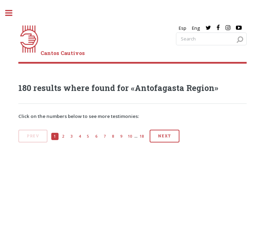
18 (142, 136)
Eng (196, 28)
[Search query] (211, 39)
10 (130, 136)
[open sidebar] (12, 13)
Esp (182, 28)
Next (164, 135)
